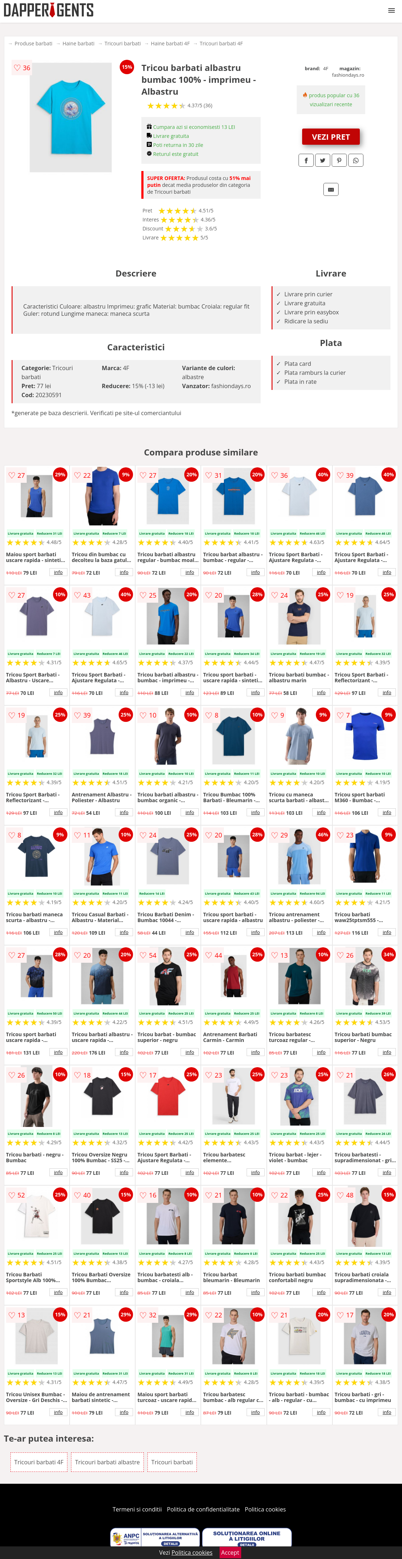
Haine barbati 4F (170, 43)
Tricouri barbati (123, 43)
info (58, 572)
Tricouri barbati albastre (107, 1462)
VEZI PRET (331, 136)
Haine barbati (78, 43)
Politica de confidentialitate (203, 1509)
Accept (230, 1552)
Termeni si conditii (137, 1509)
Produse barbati (34, 43)
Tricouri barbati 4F (221, 43)
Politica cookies (265, 1509)
